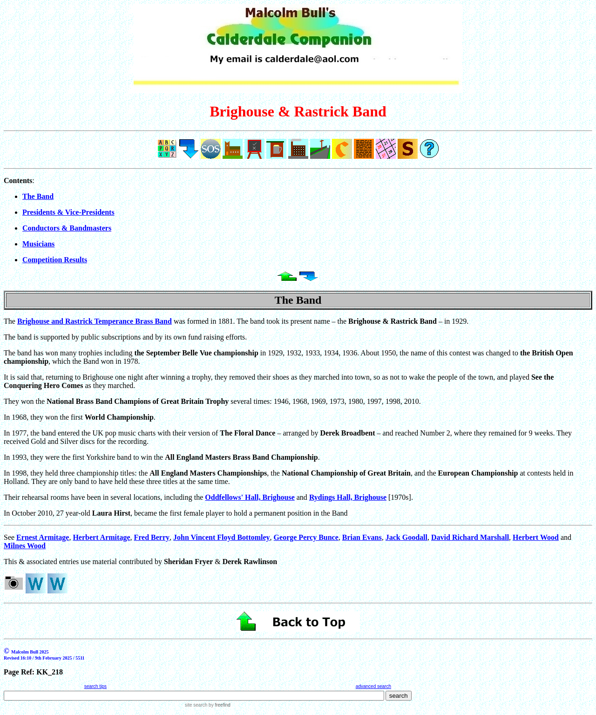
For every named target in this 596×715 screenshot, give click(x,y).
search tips (95, 686)
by (218, 705)
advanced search (373, 686)
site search (196, 705)
